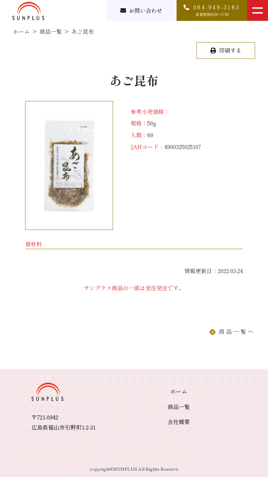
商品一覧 (50, 31)
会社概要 (179, 421)
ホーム (21, 31)
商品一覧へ (237, 331)
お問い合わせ (145, 10)
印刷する (229, 50)
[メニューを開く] (257, 10)
